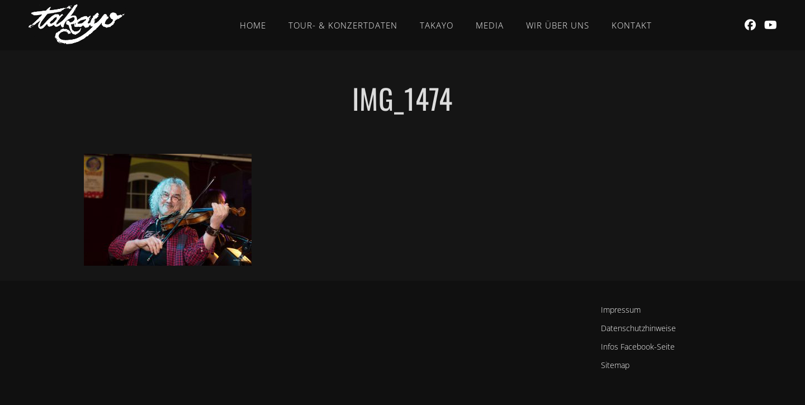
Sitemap (615, 365)
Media (490, 25)
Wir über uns (557, 25)
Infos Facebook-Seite (638, 346)
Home (253, 25)
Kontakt (632, 25)
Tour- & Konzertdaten (342, 25)
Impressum (621, 309)
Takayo (436, 25)
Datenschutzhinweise (638, 328)
